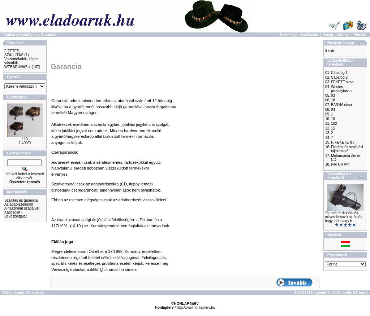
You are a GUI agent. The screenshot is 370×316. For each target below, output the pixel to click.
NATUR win (340, 164)
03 (333, 95)
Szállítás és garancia (21, 200)
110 (25, 139)
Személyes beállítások (299, 35)
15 (333, 128)
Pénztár (360, 35)
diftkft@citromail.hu (107, 269)
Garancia (48, 35)
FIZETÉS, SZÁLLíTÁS (13, 53)
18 (333, 100)
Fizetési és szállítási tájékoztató (347, 149)
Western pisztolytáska (341, 89)
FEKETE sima (342, 82)
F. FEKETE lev (342, 142)
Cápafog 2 (339, 77)
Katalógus (27, 35)
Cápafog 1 (339, 73)
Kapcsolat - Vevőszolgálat (15, 214)
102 (334, 124)
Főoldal (9, 35)
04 (333, 109)
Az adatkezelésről (18, 204)
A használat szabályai (21, 208)
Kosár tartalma (336, 35)
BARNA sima (341, 105)
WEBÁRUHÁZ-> (17, 67)
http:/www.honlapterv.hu (196, 308)
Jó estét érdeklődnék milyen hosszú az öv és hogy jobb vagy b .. (343, 217)
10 (333, 119)
